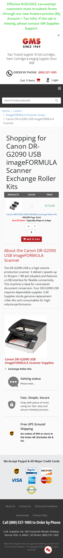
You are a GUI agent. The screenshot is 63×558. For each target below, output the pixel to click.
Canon (17, 111)
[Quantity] (35, 226)
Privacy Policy (40, 515)
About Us (10, 506)
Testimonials (22, 515)
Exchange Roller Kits (20, 368)
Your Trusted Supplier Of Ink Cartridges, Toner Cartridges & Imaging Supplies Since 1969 (31, 58)
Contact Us (25, 506)
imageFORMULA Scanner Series (25, 115)
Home (6, 111)
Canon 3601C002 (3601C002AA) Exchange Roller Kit (31, 214)
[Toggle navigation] (59, 88)
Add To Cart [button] (31, 239)
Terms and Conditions (46, 506)
